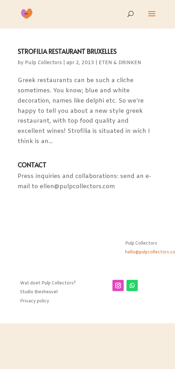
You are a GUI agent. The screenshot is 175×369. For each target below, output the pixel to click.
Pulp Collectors (43, 63)
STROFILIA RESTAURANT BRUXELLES (67, 51)
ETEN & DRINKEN (120, 63)
